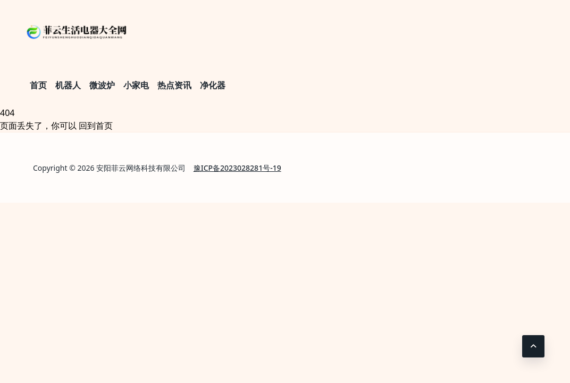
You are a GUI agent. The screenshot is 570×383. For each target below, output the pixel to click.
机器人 (68, 85)
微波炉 (102, 85)
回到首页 (96, 125)
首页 (38, 85)
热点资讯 (174, 85)
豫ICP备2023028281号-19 (237, 168)
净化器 (212, 85)
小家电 (136, 85)
